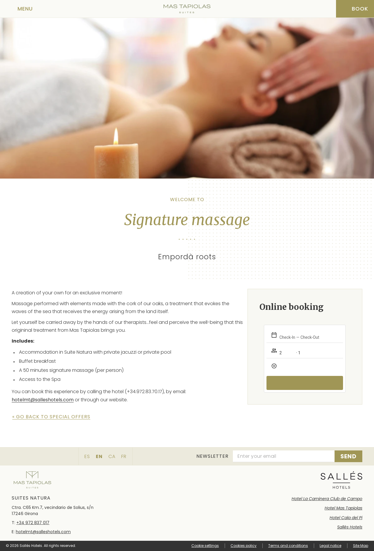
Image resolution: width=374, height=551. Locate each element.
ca (111, 456)
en (99, 456)
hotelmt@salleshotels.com (43, 399)
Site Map (360, 545)
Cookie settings (205, 545)
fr (124, 456)
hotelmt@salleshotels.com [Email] (43, 532)
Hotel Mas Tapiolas (343, 508)
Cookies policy (244, 545)
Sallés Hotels (349, 527)
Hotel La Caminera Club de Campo (327, 499)
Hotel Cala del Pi (346, 518)
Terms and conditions (288, 545)
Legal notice (330, 545)
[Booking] (355, 9)
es (87, 456)
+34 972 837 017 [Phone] (32, 523)
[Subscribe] (348, 456)
